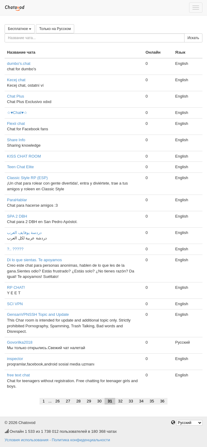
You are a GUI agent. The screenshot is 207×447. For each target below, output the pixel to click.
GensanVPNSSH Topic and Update (38, 314)
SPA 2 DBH (17, 216)
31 (110, 401)
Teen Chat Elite (20, 167)
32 (120, 401)
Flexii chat (16, 123)
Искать (193, 38)
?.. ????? (15, 249)
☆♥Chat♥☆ (17, 112)
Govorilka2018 (20, 342)
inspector (15, 358)
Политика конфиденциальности (81, 440)
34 (141, 401)
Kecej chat (16, 80)
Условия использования (26, 440)
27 (68, 401)
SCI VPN (15, 304)
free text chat (18, 375)
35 (152, 401)
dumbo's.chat (18, 63)
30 (99, 401)
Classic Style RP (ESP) (27, 177)
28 (78, 401)
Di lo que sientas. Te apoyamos (34, 260)
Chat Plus (15, 96)
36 (162, 401)
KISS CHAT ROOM (24, 156)
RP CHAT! (16, 287)
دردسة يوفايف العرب (24, 232)
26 (57, 401)
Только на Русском (55, 29)
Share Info (16, 140)
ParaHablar (17, 200)
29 (89, 401)
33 (131, 401)
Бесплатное (19, 29)
